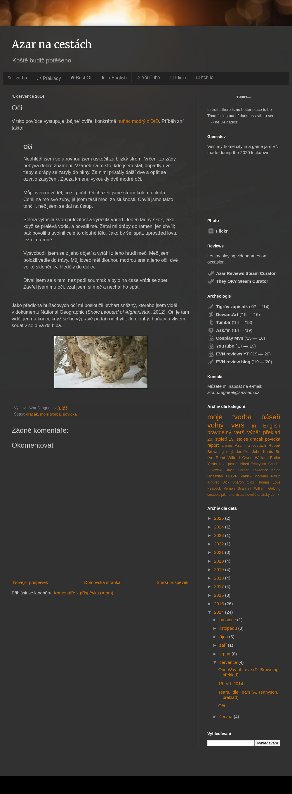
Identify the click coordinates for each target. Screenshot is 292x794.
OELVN (232, 476)
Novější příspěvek (30, 582)
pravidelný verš (225, 432)
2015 (219, 603)
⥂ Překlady (49, 78)
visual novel (244, 495)
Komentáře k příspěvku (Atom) (83, 592)
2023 (219, 535)
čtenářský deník (267, 495)
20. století (217, 439)
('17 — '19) (231, 345)
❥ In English (114, 77)
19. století (238, 439)
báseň (270, 417)
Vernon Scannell (237, 488)
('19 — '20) (239, 353)
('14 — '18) (229, 322)
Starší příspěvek (172, 582)
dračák (32, 414)
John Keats (262, 451)
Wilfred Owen (239, 458)
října (224, 636)
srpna (225, 653)
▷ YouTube (148, 77)
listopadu (228, 628)
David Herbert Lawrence (246, 470)
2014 (219, 612)
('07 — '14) (238, 306)
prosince (228, 619)
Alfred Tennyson (253, 464)
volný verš (225, 425)
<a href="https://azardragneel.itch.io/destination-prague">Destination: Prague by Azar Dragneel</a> (237, 184)
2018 (219, 577)
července (228, 662)
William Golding (267, 488)
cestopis (213, 495)
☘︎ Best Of (81, 77)
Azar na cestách (52, 44)
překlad (271, 432)
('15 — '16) (233, 314)
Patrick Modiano (254, 476)
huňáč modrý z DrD (138, 121)
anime (226, 445)
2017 (219, 586)
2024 (219, 526)
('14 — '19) (229, 330)
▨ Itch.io (204, 77)
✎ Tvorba (17, 77)
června (226, 716)
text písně (228, 464)
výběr (253, 432)
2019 (219, 569)
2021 (219, 552)
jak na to (227, 495)
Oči (221, 705)
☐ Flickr (178, 77)
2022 (219, 543)
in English (266, 426)
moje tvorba (50, 414)
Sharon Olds (243, 482)
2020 (219, 561)
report (213, 445)
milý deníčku (238, 451)
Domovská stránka (102, 582)
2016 (219, 595)
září (223, 645)
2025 (219, 518)
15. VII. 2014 (230, 683)
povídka (70, 414)
